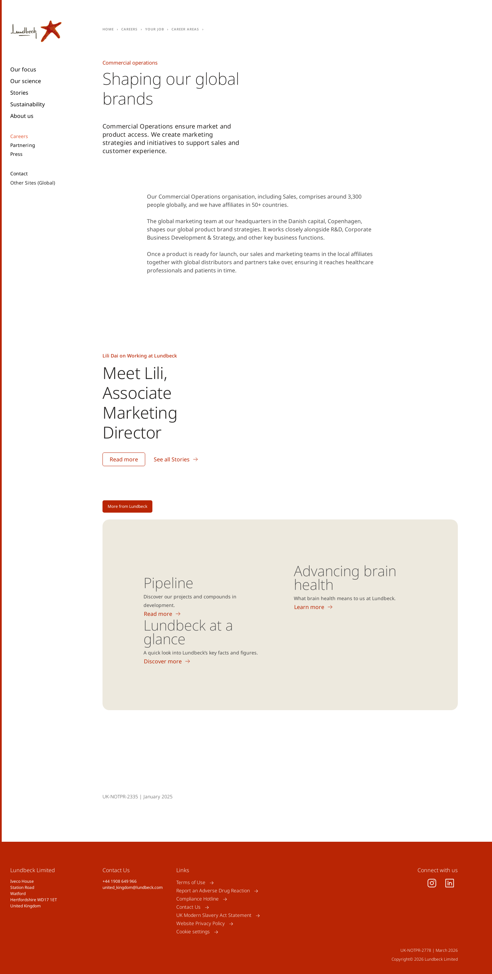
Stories (19, 92)
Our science (25, 81)
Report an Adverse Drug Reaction (213, 891)
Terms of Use (190, 882)
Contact (19, 173)
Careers (19, 136)
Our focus (23, 69)
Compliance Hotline (197, 899)
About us (21, 116)
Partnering (22, 145)
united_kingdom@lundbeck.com (132, 887)
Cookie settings (193, 932)
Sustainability (27, 104)
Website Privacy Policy (200, 923)
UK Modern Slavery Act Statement (213, 915)
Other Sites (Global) (32, 182)
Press (16, 154)
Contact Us (188, 907)
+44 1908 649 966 (119, 881)
